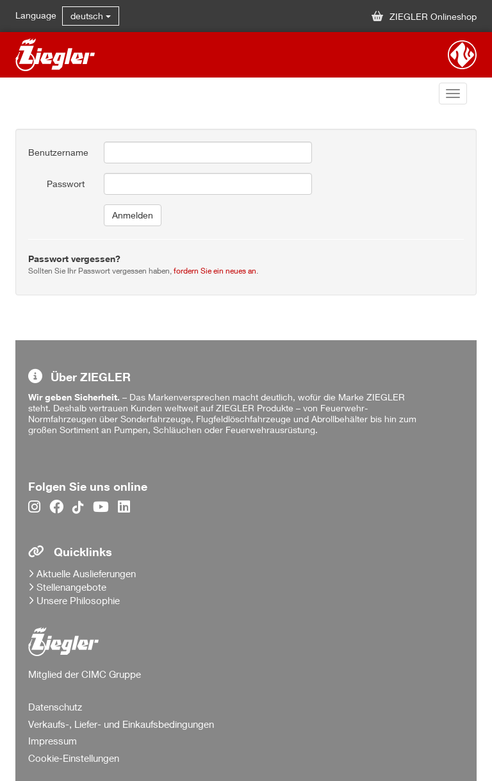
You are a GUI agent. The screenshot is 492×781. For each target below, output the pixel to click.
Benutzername (58, 152)
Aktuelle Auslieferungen (86, 573)
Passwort (66, 183)
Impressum (52, 740)
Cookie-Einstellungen (73, 758)
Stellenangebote (71, 587)
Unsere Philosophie (78, 600)
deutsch (90, 15)
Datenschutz (55, 706)
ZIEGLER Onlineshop (424, 16)
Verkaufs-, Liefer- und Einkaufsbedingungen (121, 724)
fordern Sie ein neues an (215, 270)
